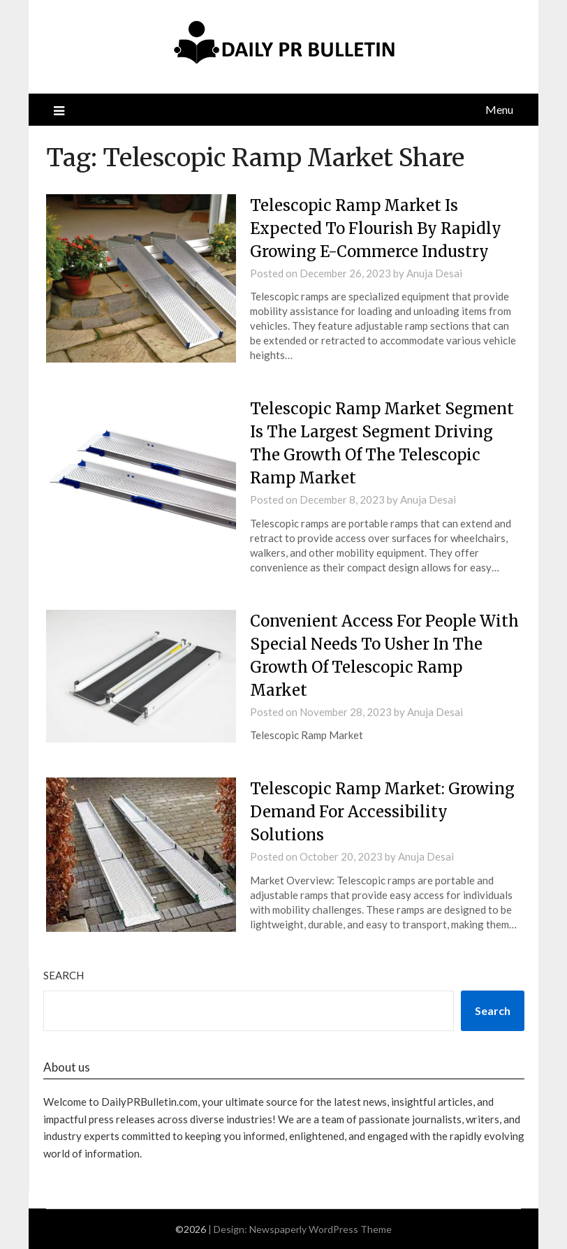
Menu (499, 109)
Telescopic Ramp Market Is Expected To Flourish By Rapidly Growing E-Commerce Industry (375, 228)
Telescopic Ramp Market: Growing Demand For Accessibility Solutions (382, 812)
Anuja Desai (434, 273)
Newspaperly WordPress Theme (320, 1229)
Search (63, 975)
